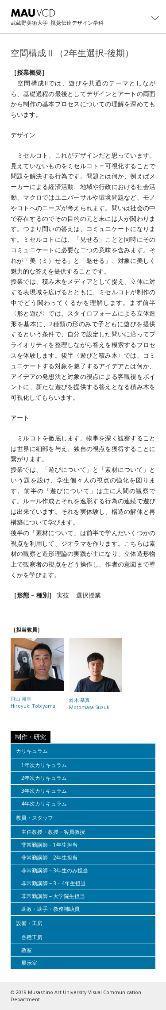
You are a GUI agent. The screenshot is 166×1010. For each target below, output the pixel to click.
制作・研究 (30, 736)
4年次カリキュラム (44, 803)
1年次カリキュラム (44, 765)
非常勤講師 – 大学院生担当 (53, 896)
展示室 (29, 963)
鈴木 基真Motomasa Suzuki (90, 703)
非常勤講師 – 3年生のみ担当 (54, 870)
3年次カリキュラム (44, 790)
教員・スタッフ (34, 817)
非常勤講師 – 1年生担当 (49, 844)
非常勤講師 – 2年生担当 (49, 857)
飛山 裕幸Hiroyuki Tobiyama (33, 702)
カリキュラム (32, 751)
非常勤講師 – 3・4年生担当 (53, 883)
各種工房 (31, 937)
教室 (26, 950)
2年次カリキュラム (44, 778)
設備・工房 (29, 923)
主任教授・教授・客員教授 (53, 832)
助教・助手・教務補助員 (50, 909)
